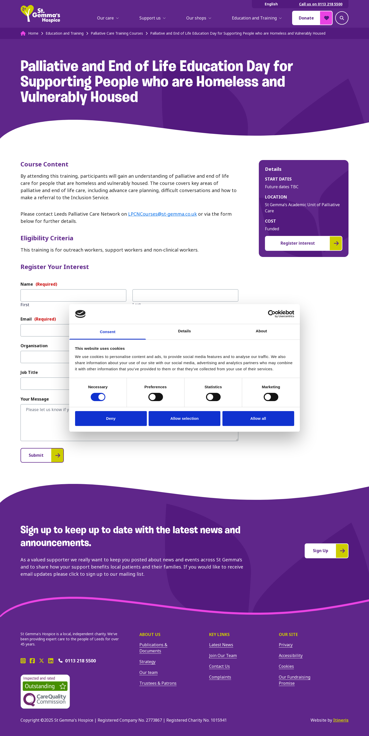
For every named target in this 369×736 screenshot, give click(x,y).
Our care (108, 18)
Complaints (220, 677)
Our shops (198, 18)
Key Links (219, 634)
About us (149, 634)
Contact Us (219, 666)
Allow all (258, 418)
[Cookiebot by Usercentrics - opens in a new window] (271, 314)
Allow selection (184, 418)
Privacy (286, 645)
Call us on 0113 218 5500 (320, 4)
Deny (111, 418)
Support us (152, 18)
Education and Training (257, 18)
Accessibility (291, 655)
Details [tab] (184, 331)
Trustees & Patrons (158, 683)
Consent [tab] (108, 332)
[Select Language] (272, 4)
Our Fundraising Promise (294, 680)
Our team (148, 672)
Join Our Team (223, 655)
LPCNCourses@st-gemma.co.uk (162, 214)
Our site (288, 634)
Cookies (286, 666)
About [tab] (261, 331)
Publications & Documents (153, 648)
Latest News (221, 645)
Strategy (147, 661)
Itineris (340, 720)
